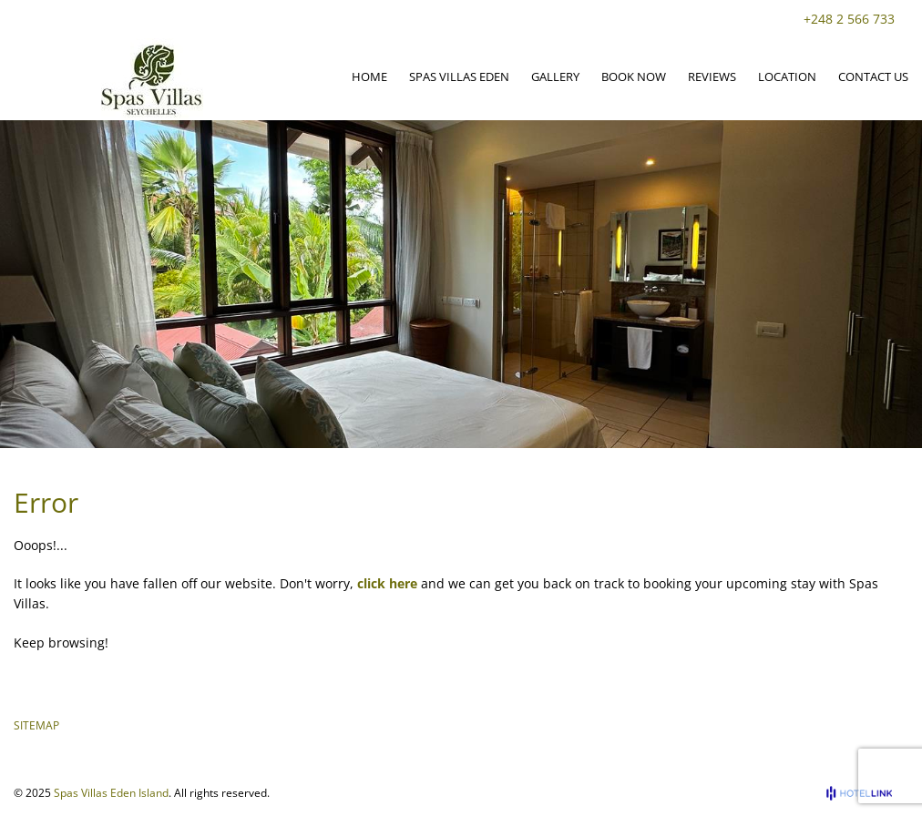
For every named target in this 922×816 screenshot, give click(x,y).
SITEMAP (36, 725)
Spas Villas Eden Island (111, 793)
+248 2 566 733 (849, 18)
